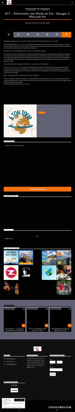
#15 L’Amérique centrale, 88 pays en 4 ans (60, 329)
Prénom (51, 364)
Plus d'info (41, 112)
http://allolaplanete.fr (11, 358)
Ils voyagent (22, 44)
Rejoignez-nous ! (31, 367)
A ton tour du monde (31, 9)
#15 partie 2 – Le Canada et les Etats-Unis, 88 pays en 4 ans (14, 330)
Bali (38, 9)
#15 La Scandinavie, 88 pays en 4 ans (37, 329)
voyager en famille (15, 67)
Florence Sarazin (25, 84)
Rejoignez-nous (8, 229)
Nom (51, 359)
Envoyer (53, 374)
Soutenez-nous (37, 189)
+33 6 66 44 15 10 (10, 361)
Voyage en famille (45, 9)
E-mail (52, 367)
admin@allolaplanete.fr (11, 364)
